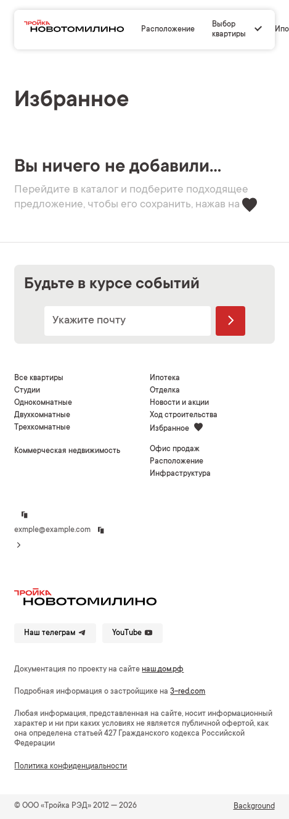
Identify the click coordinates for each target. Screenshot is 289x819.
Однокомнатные (43, 403)
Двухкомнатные (42, 415)
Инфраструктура (180, 474)
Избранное (176, 428)
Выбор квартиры (229, 29)
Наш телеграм (55, 633)
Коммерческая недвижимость (67, 451)
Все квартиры (38, 378)
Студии (27, 390)
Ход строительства (184, 415)
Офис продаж (175, 449)
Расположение (168, 29)
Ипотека (165, 378)
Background (254, 806)
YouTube (132, 633)
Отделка (165, 390)
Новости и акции (179, 403)
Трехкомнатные (42, 427)
